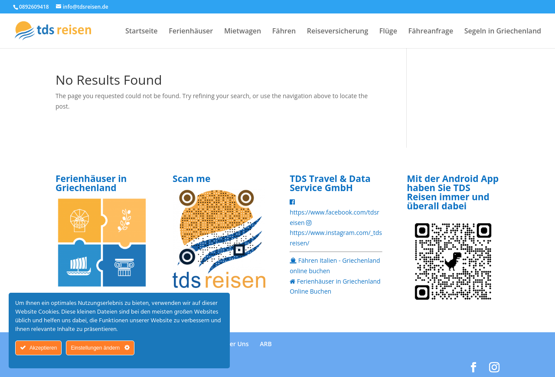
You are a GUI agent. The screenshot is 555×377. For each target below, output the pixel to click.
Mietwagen (242, 32)
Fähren (284, 32)
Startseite (141, 32)
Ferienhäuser (191, 32)
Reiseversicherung (337, 32)
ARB (265, 344)
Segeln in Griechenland (502, 32)
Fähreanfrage (431, 32)
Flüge (388, 32)
